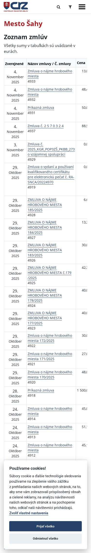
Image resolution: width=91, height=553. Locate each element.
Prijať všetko (46, 526)
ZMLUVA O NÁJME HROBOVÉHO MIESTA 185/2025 (45, 204)
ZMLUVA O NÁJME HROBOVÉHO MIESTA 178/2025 (45, 295)
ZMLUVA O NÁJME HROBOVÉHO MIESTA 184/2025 (45, 227)
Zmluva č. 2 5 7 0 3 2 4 (46, 125)
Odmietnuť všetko (45, 538)
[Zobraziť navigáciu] (82, 6)
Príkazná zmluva (41, 107)
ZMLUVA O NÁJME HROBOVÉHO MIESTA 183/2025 (45, 250)
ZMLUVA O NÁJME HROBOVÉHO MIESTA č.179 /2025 (49, 272)
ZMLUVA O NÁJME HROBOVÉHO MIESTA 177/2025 (45, 317)
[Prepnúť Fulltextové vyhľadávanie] (59, 6)
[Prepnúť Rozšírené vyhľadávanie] (70, 6)
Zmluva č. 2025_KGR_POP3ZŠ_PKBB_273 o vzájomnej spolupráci (51, 149)
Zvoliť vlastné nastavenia (28, 513)
